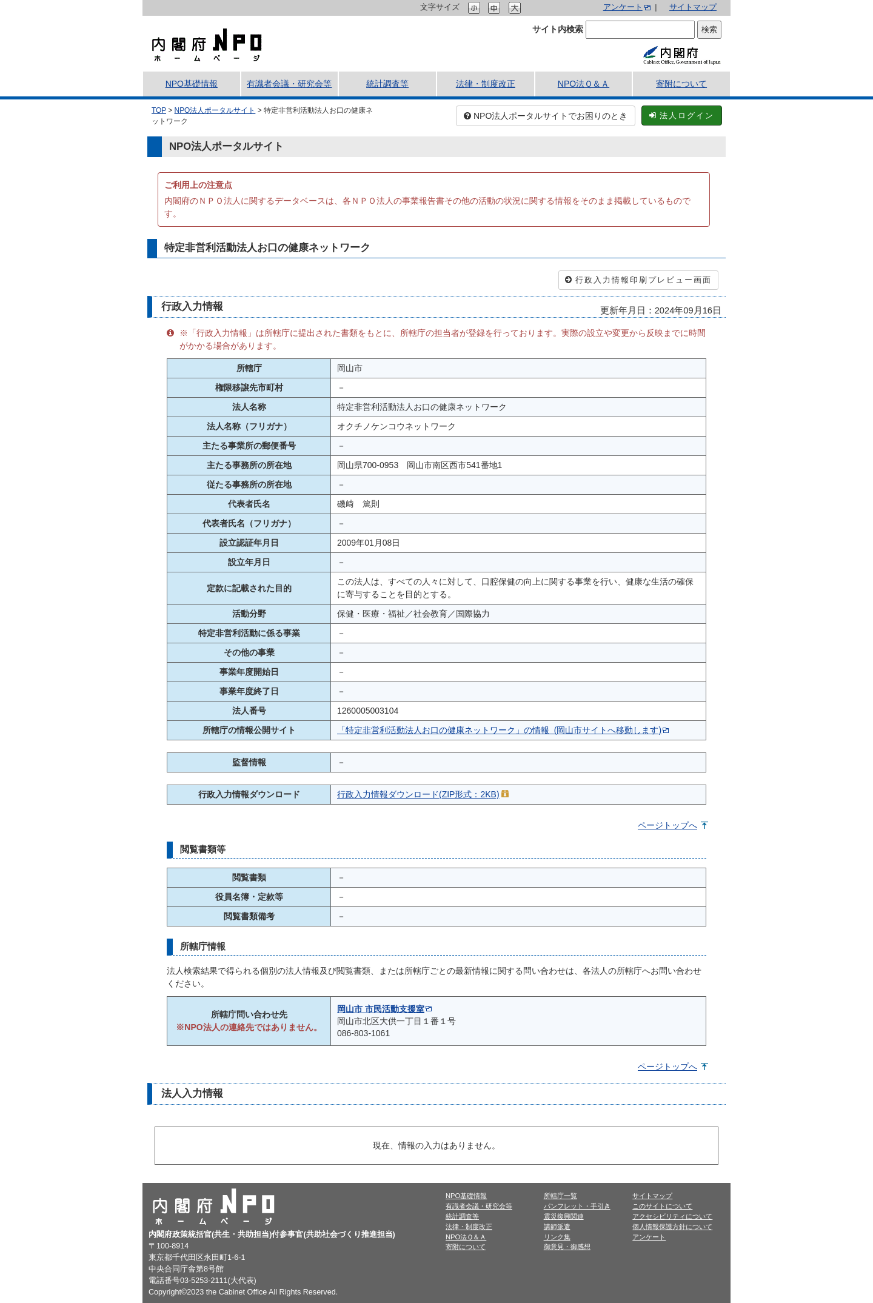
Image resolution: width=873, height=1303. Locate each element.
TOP (159, 110)
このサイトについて (662, 1206)
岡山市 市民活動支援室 (380, 1009)
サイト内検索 (557, 29)
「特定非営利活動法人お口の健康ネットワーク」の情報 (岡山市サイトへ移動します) (499, 730)
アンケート (623, 7)
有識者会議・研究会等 (289, 84)
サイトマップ (693, 7)
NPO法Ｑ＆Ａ (583, 84)
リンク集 (557, 1237)
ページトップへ (667, 825)
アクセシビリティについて (672, 1216)
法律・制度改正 (485, 84)
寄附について (681, 84)
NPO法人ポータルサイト (215, 110)
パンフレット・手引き (577, 1206)
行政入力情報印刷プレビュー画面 (638, 279)
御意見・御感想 (567, 1246)
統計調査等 (387, 84)
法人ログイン (681, 115)
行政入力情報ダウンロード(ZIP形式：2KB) (418, 794)
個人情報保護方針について (672, 1226)
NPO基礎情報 (192, 84)
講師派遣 (557, 1226)
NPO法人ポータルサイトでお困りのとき (545, 116)
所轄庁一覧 (560, 1195)
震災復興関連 (564, 1216)
